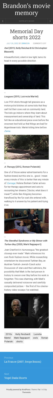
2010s (9, 334)
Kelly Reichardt (22, 334)
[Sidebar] (3, 21)
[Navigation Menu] (50, 21)
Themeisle (26, 392)
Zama (7, 131)
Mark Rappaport (22, 338)
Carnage (11, 183)
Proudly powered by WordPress (18, 390)
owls (35, 338)
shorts (19, 341)
